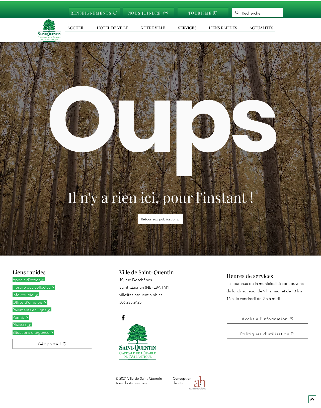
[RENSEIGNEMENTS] (94, 13)
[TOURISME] (203, 13)
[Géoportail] (52, 344)
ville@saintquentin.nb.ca (141, 294)
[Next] (312, 399)
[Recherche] (257, 13)
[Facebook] (123, 317)
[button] (226, 28)
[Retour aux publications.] (160, 219)
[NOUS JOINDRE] (148, 13)
